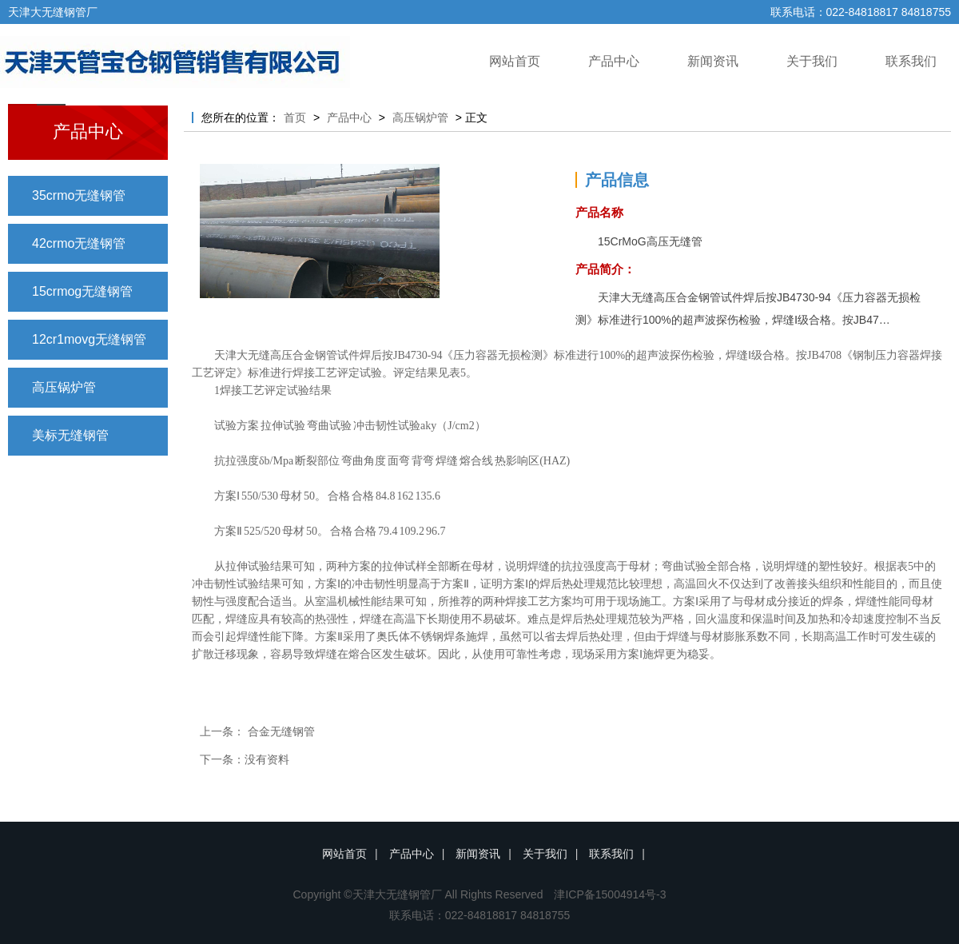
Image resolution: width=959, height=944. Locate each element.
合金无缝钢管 (281, 731)
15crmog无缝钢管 (82, 291)
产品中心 (613, 61)
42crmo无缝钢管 (78, 243)
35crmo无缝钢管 (78, 195)
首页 (295, 117)
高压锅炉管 (64, 387)
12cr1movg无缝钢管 (89, 339)
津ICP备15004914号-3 (610, 894)
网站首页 (514, 61)
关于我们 (812, 61)
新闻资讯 (712, 61)
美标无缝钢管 (70, 435)
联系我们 (911, 61)
